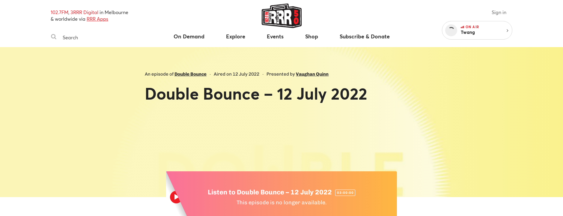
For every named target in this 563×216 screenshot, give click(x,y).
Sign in (499, 12)
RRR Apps (97, 19)
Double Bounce (190, 74)
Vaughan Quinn (312, 74)
